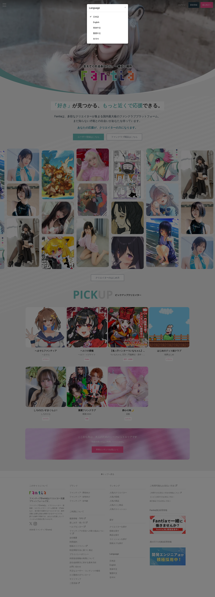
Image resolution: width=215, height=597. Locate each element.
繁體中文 (97, 33)
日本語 (96, 17)
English (96, 22)
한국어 (96, 39)
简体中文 (97, 28)
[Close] (125, 7)
